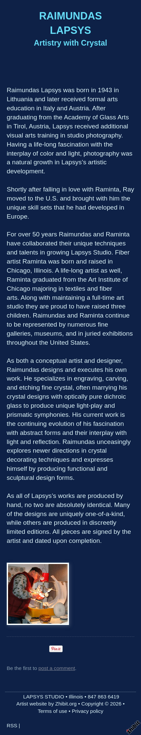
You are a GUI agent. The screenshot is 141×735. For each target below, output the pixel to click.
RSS (12, 725)
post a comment (57, 668)
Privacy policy (87, 711)
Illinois (76, 696)
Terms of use (52, 711)
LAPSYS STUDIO (43, 696)
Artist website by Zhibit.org (46, 703)
